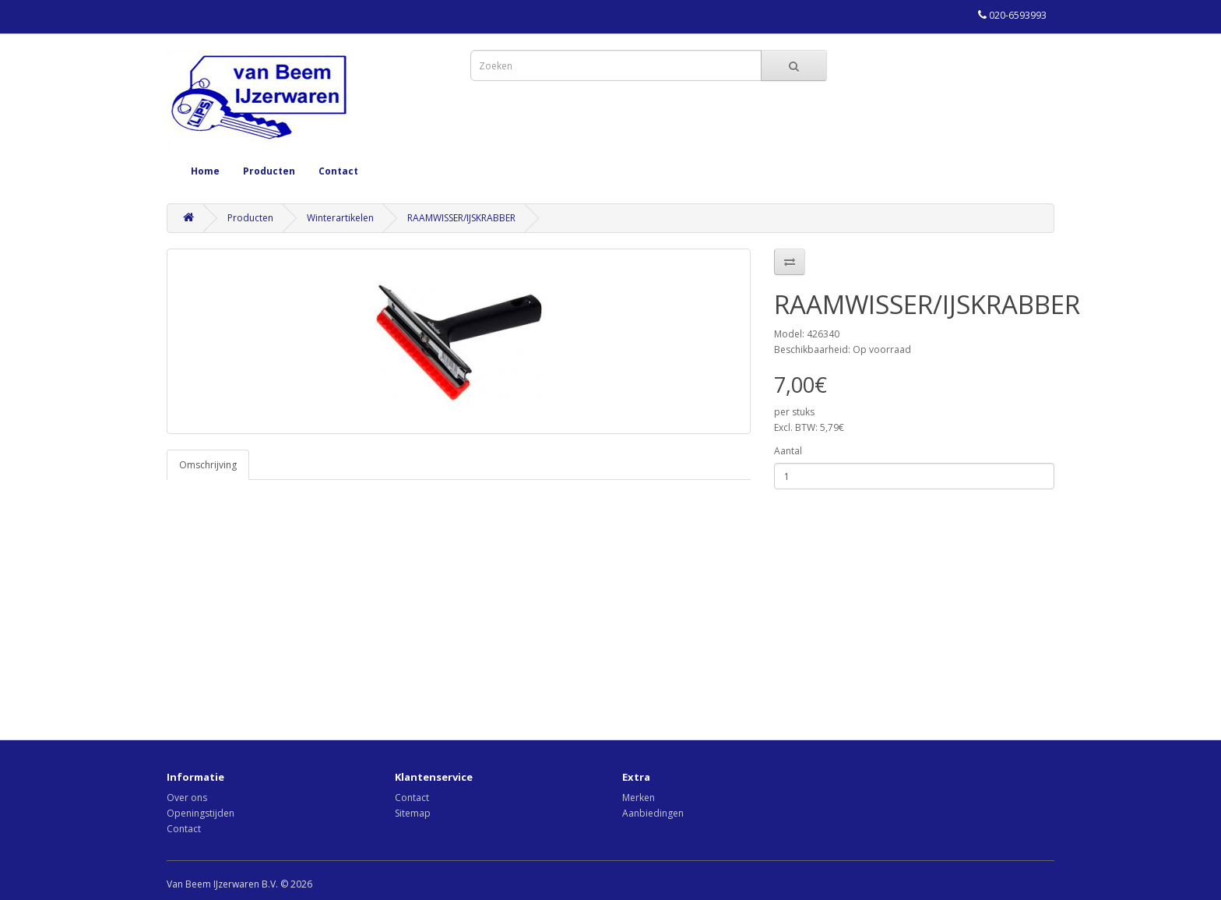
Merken (638, 797)
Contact (338, 171)
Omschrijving (208, 464)
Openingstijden (200, 813)
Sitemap (413, 813)
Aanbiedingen (653, 813)
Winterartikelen (340, 217)
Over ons (187, 797)
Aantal (788, 450)
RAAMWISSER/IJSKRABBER (461, 217)
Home (205, 171)
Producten (269, 171)
